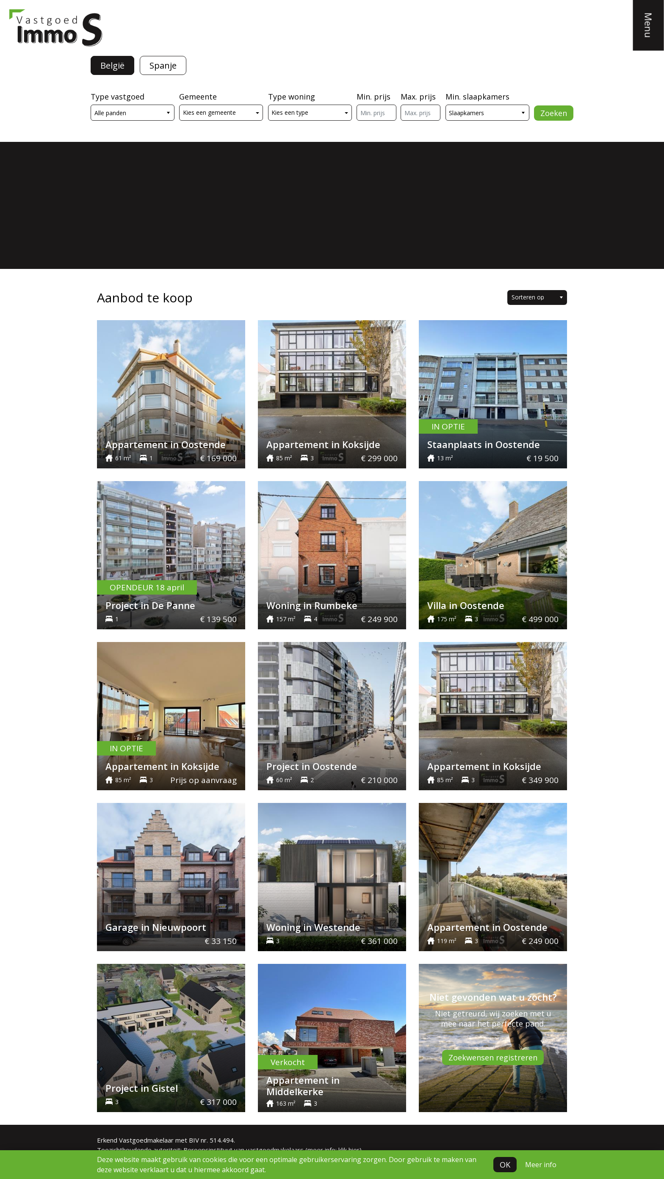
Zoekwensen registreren (492, 1057)
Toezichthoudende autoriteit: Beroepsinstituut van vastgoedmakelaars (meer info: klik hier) (229, 1150)
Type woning (291, 96)
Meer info (540, 1164)
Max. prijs (418, 96)
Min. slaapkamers (477, 96)
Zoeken (553, 113)
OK (505, 1165)
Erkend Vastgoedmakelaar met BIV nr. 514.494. (166, 1140)
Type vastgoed (117, 96)
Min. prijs (373, 96)
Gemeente (198, 96)
